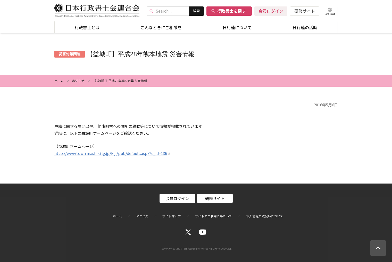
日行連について (237, 27)
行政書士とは (87, 27)
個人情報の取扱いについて (264, 216)
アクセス (142, 216)
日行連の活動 (305, 27)
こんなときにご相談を (161, 27)
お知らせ (78, 80)
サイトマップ (171, 216)
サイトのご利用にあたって (213, 216)
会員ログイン (270, 11)
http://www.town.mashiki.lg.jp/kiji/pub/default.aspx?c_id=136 (110, 153)
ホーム (59, 80)
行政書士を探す (228, 11)
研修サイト (304, 11)
